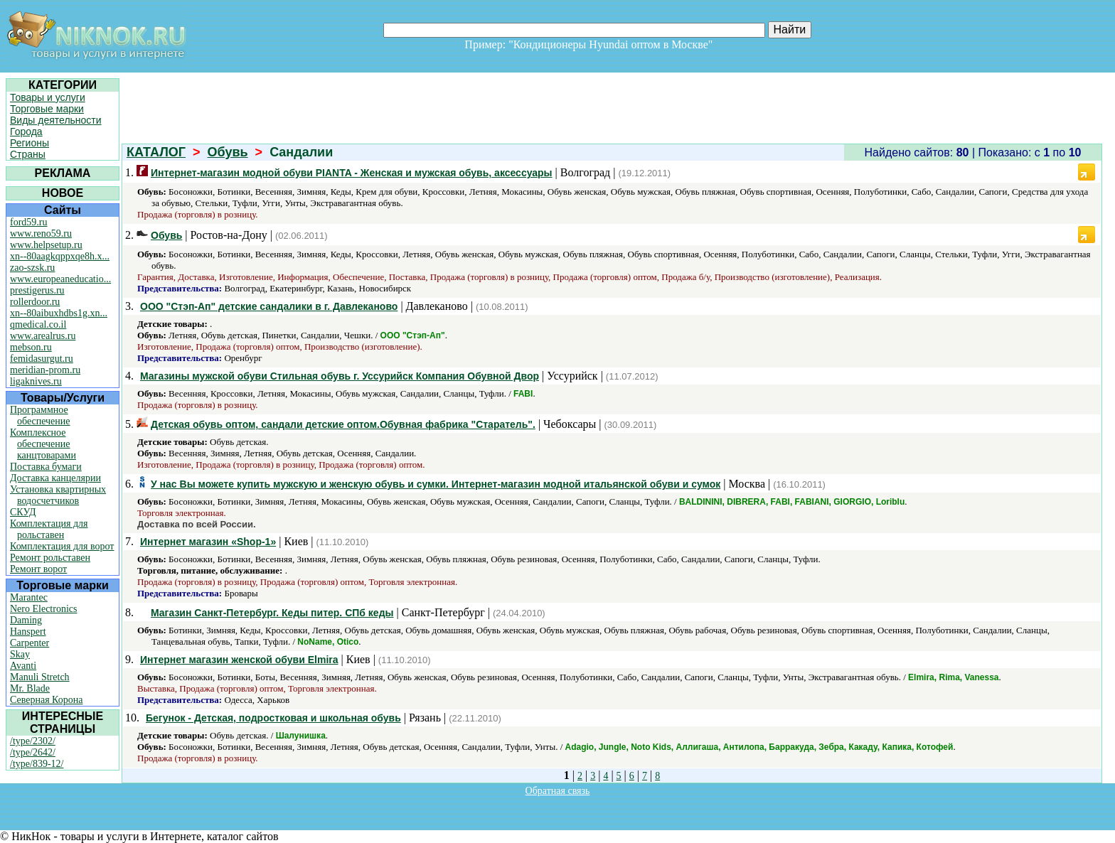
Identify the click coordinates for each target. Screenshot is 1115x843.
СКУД (23, 512)
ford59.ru (29, 222)
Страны (28, 154)
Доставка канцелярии (55, 478)
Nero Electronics (43, 608)
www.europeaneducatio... (60, 279)
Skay (20, 654)
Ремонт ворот (38, 569)
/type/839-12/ (36, 763)
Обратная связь (558, 790)
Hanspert (28, 631)
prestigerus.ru (37, 290)
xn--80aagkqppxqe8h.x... (60, 256)
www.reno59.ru (41, 233)
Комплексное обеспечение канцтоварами (43, 444)
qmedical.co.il (38, 324)
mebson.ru (31, 347)
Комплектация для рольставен (49, 529)
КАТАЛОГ (156, 152)
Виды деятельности (56, 120)
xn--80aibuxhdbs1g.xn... (58, 313)
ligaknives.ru (36, 381)
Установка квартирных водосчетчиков (58, 495)
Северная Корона (46, 699)
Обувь (228, 152)
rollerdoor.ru (35, 301)
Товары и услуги (47, 97)
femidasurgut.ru (41, 358)
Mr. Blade (30, 688)
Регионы (29, 143)
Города (26, 131)
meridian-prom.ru (45, 370)
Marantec (29, 597)
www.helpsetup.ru (46, 245)
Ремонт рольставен (50, 557)
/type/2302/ (32, 741)
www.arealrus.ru (42, 336)
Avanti (23, 665)
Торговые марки (47, 108)
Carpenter (29, 643)
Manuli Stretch (40, 677)
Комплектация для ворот (62, 546)
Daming (26, 620)
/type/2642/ (32, 752)
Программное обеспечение (40, 415)
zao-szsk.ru (32, 267)
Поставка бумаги (46, 466)
